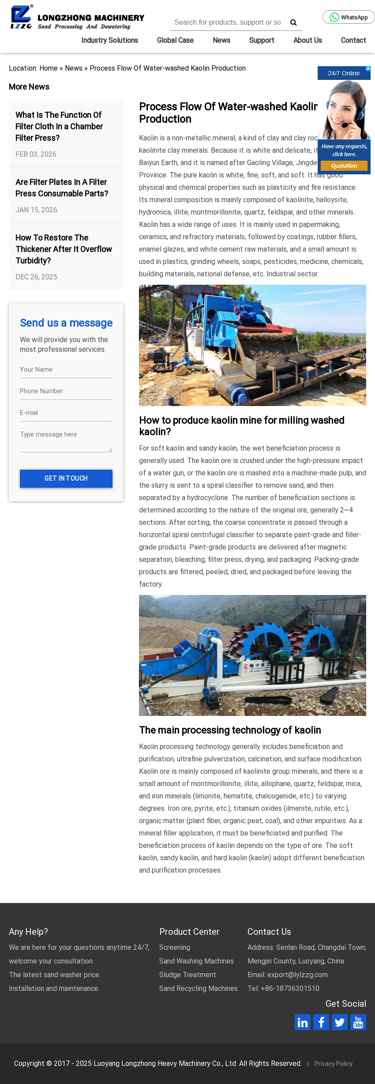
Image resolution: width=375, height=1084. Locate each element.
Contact (353, 40)
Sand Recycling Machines (198, 988)
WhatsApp (349, 17)
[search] (294, 22)
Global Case (175, 40)
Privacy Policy (333, 1063)
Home (48, 68)
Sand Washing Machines (196, 961)
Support (261, 40)
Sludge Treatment (187, 975)
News (221, 40)
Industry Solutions (109, 40)
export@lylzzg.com (297, 975)
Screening (174, 947)
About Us (307, 40)
